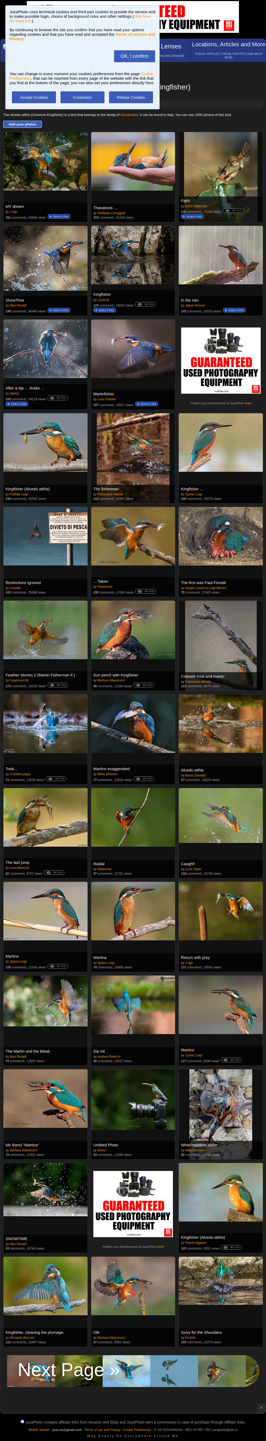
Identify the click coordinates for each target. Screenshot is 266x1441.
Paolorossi (105, 587)
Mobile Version (39, 1430)
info (248, 403)
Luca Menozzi (19, 868)
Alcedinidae (129, 115)
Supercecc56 (19, 680)
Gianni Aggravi (195, 1243)
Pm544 (190, 1338)
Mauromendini (195, 1150)
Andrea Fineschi (108, 1056)
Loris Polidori (107, 399)
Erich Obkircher (196, 206)
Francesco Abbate (110, 494)
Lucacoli (103, 300)
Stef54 (14, 394)
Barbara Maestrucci (111, 680)
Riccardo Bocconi (22, 1338)
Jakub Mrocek (195, 305)
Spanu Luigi (193, 494)
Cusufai (15, 588)
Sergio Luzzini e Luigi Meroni (205, 588)
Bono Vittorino (107, 774)
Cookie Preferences (137, 1430)
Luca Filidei (193, 869)
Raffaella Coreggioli (111, 213)
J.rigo (14, 212)
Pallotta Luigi (19, 494)
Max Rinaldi (18, 305)
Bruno (102, 1150)
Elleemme (105, 869)
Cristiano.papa (20, 774)
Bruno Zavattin (195, 775)
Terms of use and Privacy (102, 1430)
